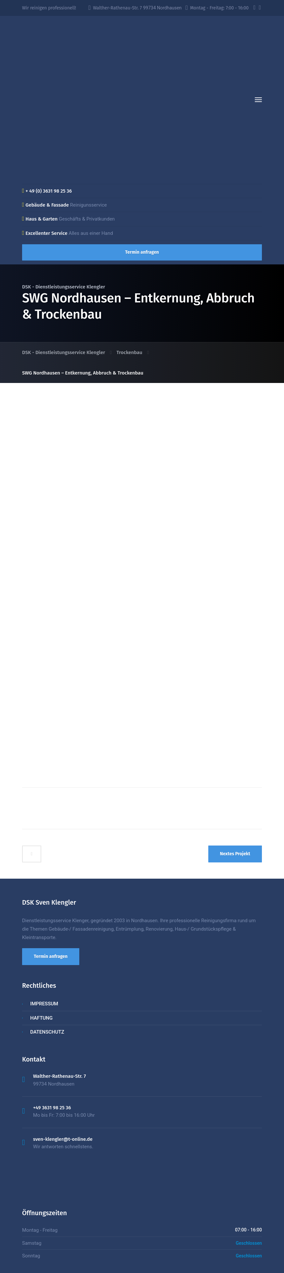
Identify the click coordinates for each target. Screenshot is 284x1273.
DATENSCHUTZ (47, 986)
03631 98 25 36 (157, 1260)
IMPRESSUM (44, 958)
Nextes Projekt (235, 808)
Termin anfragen (142, 252)
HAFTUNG (41, 972)
